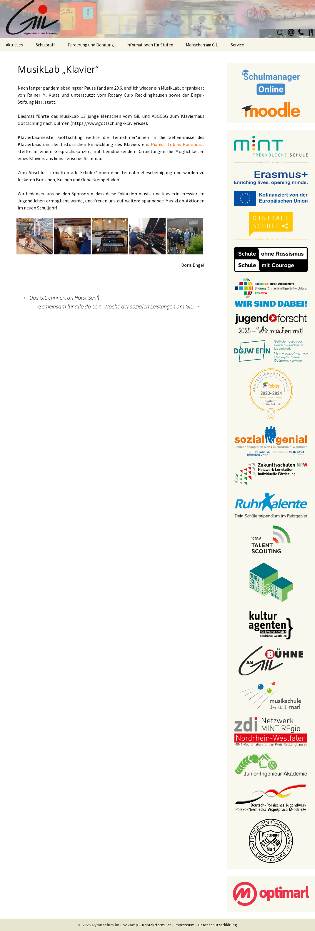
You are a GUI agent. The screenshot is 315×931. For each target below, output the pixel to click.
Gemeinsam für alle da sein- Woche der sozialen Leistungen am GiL (119, 306)
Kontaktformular (156, 924)
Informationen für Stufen (149, 45)
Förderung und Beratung (91, 45)
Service (237, 45)
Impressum (184, 924)
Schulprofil (45, 45)
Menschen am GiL (202, 45)
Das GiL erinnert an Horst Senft (60, 297)
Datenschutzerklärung (217, 924)
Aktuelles (14, 45)
